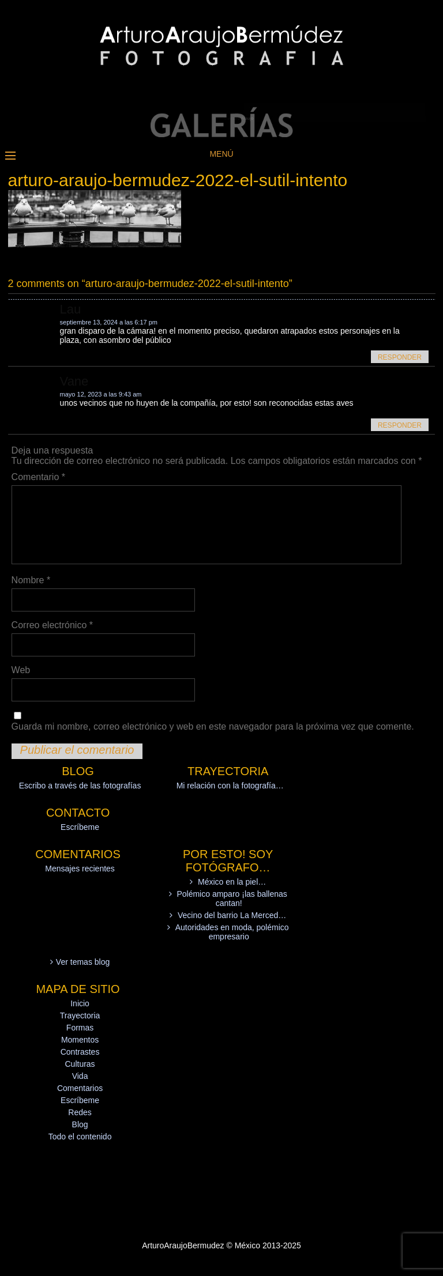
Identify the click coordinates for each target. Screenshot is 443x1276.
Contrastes (80, 1051)
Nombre (31, 580)
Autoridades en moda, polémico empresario (232, 932)
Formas (79, 1027)
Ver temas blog (83, 962)
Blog (80, 1124)
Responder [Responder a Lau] (400, 357)
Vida (80, 1076)
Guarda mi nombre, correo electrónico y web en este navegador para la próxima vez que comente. (213, 726)
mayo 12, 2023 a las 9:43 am (101, 394)
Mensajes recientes (80, 868)
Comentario (38, 477)
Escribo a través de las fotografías (80, 785)
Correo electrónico (52, 625)
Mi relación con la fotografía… (230, 785)
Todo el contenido (80, 1136)
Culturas (80, 1064)
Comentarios (80, 1088)
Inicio (79, 1003)
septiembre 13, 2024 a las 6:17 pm (108, 322)
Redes (79, 1112)
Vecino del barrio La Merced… (232, 915)
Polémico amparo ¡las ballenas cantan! (232, 898)
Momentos (80, 1039)
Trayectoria (80, 1015)
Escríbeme (80, 827)
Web (21, 670)
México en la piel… (232, 881)
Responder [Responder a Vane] (400, 425)
